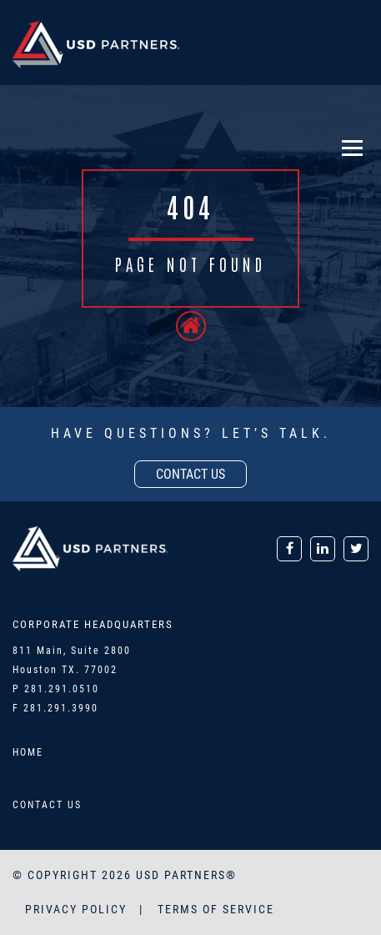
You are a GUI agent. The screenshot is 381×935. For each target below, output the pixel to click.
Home (28, 752)
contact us (190, 474)
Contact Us (47, 805)
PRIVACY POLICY (78, 909)
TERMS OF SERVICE (216, 909)
